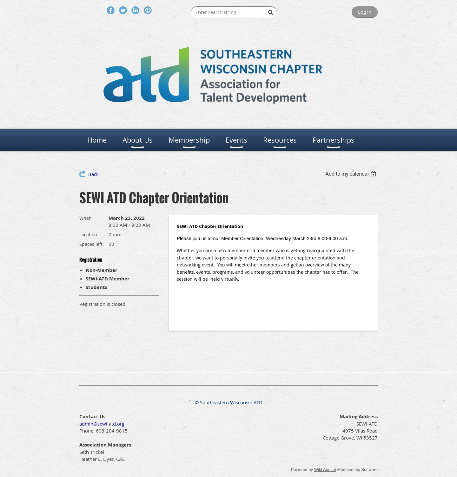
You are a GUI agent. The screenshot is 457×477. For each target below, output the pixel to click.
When (85, 218)
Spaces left (91, 244)
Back (93, 174)
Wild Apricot (325, 469)
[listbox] (351, 174)
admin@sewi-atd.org (101, 423)
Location (88, 235)
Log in (364, 12)
